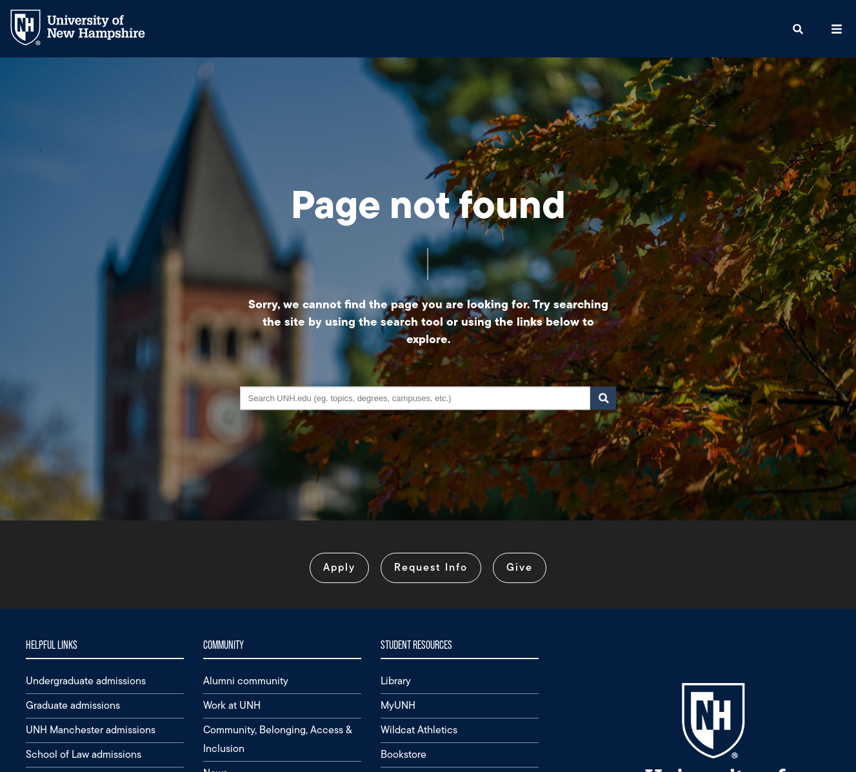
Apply (339, 567)
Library (396, 680)
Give (519, 567)
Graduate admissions (73, 705)
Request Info (431, 567)
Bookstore (403, 754)
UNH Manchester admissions (90, 729)
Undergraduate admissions (86, 680)
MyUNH (398, 705)
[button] (798, 28)
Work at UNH (232, 705)
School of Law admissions (83, 754)
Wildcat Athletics (419, 729)
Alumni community (245, 680)
